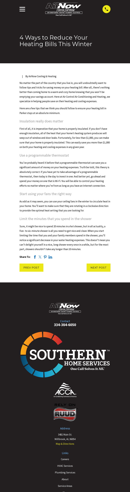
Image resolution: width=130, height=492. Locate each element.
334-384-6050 (65, 324)
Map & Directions (65, 443)
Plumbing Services (65, 472)
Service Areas (65, 486)
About (65, 479)
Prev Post (31, 267)
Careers (65, 459)
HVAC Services (65, 466)
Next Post (99, 267)
